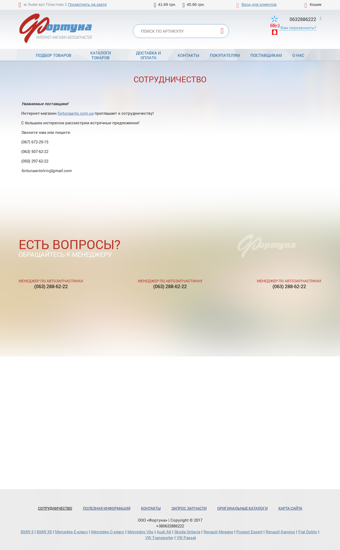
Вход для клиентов (259, 4)
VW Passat (186, 537)
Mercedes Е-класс (71, 531)
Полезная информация (106, 508)
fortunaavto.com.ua (76, 113)
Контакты (188, 55)
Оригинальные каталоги (242, 508)
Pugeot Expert (249, 531)
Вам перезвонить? (298, 27)
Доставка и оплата (148, 55)
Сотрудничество (55, 508)
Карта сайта (290, 508)
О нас (298, 55)
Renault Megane (218, 531)
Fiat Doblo (307, 531)
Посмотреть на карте (87, 4)
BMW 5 (27, 531)
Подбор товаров (53, 55)
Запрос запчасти (189, 508)
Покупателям (225, 55)
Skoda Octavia (187, 531)
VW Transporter (159, 537)
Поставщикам (266, 55)
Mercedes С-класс (107, 531)
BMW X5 (44, 531)
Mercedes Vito (141, 531)
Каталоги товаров (100, 55)
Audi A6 (164, 531)
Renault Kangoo (280, 531)
